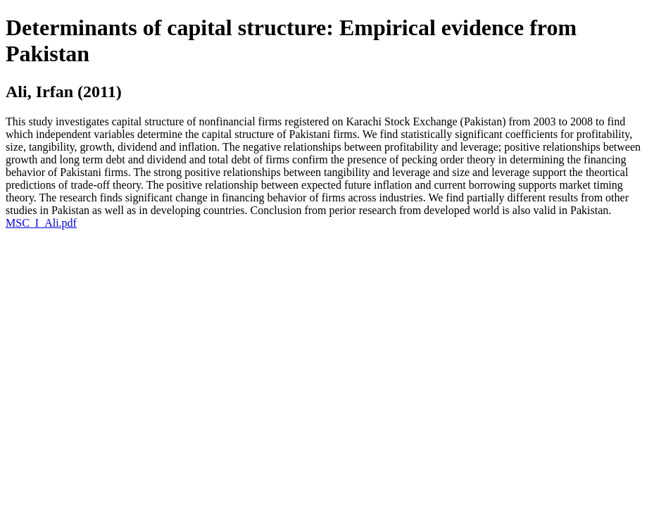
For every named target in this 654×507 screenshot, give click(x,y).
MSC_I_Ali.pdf (41, 223)
